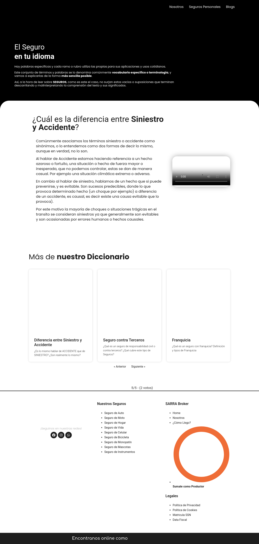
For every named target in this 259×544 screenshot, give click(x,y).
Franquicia (181, 340)
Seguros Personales (205, 7)
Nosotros (176, 7)
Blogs (230, 7)
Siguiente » (138, 366)
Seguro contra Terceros (123, 340)
